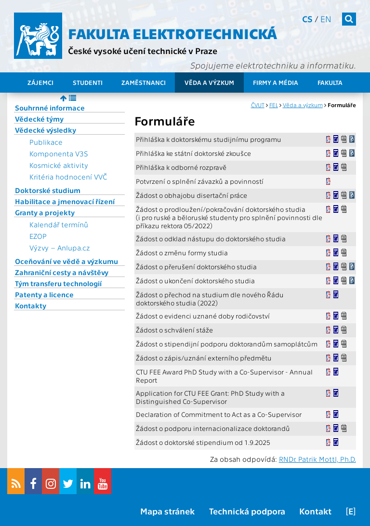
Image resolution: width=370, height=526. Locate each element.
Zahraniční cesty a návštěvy (61, 272)
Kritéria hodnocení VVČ (68, 176)
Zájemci (40, 82)
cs (307, 19)
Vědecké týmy (39, 118)
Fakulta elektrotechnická (172, 33)
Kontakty (30, 305)
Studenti (88, 82)
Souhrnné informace (50, 107)
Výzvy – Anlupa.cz (59, 247)
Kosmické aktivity (58, 165)
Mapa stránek (167, 511)
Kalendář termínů (58, 224)
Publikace (46, 142)
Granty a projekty (45, 212)
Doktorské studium (47, 190)
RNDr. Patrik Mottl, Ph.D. (317, 459)
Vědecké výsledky (45, 129)
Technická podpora (247, 511)
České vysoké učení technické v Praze (142, 50)
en (325, 19)
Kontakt (315, 511)
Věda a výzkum (209, 82)
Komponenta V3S (58, 153)
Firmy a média (275, 82)
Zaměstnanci (143, 82)
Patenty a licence (44, 294)
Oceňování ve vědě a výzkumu (66, 261)
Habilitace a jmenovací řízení (65, 201)
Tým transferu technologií (58, 283)
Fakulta (330, 82)
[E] (351, 511)
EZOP (38, 236)
